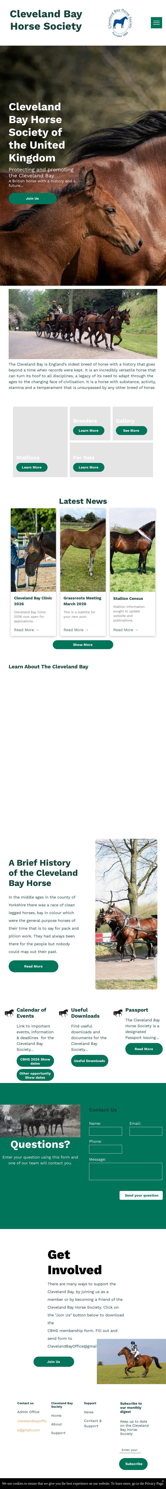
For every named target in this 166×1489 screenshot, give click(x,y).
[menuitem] (67, 1415)
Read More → (26, 629)
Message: (97, 1159)
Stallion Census (128, 598)
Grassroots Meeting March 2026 (82, 601)
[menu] (156, 22)
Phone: (95, 1141)
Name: (95, 1123)
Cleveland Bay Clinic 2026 (33, 601)
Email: (135, 1123)
